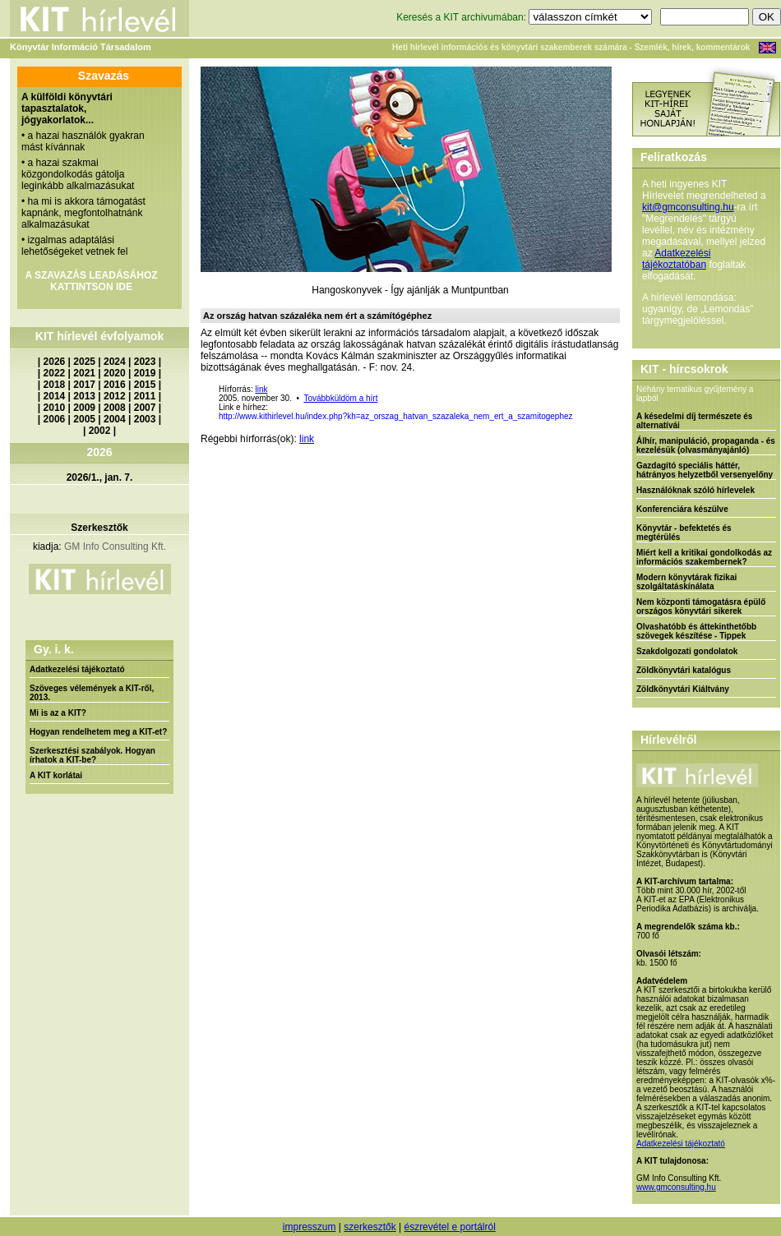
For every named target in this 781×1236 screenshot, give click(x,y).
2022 (55, 373)
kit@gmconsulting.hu (688, 207)
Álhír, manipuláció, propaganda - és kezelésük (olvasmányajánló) (705, 445)
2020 (115, 373)
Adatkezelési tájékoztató (77, 669)
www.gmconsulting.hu (676, 1187)
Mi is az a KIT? (58, 712)
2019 (145, 373)
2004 (115, 419)
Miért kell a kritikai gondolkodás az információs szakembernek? (704, 557)
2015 (145, 384)
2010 (55, 407)
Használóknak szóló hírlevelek (695, 490)
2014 (55, 396)
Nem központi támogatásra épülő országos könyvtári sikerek (700, 606)
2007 (145, 407)
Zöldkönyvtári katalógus (683, 670)
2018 (55, 384)
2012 (115, 396)
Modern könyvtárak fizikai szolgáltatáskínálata (686, 582)
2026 (55, 361)
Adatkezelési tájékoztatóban (676, 258)
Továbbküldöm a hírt (340, 398)
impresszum (309, 1227)
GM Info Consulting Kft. (115, 546)
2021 (84, 373)
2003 (145, 419)
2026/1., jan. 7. (100, 477)
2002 (100, 430)
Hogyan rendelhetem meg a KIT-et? (98, 731)
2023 (145, 361)
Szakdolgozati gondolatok (686, 651)
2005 (84, 419)
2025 (84, 361)
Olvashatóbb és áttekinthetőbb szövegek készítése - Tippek (696, 631)
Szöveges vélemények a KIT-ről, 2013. (92, 693)
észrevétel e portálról (449, 1227)
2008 (115, 407)
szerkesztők (369, 1227)
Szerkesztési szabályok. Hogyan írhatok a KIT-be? (92, 755)
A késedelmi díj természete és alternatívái (694, 421)
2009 (84, 407)
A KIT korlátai (56, 775)
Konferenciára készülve (682, 509)
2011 (145, 396)
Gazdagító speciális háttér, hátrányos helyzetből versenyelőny (704, 470)
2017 (84, 384)
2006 (55, 419)
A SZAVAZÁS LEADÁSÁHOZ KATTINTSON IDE (91, 281)
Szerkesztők (99, 527)
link (261, 389)
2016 (115, 384)
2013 (84, 396)
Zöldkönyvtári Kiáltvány (682, 689)
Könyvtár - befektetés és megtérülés (684, 532)
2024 (115, 361)
